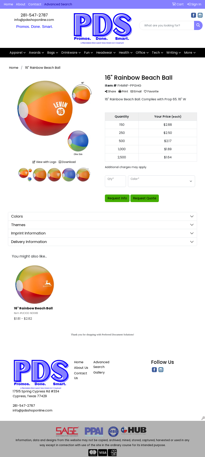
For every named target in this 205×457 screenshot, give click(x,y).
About (20, 4)
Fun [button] (87, 52)
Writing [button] (172, 52)
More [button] (188, 52)
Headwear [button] (104, 52)
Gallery (99, 372)
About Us (81, 367)
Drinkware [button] (69, 52)
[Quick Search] (166, 25)
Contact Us (80, 375)
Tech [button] (156, 52)
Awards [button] (35, 52)
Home (8, 4)
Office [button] (140, 52)
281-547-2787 (34, 15)
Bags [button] (51, 52)
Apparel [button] (16, 52)
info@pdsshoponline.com (34, 19)
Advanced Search (100, 364)
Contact (34, 4)
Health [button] (124, 52)
